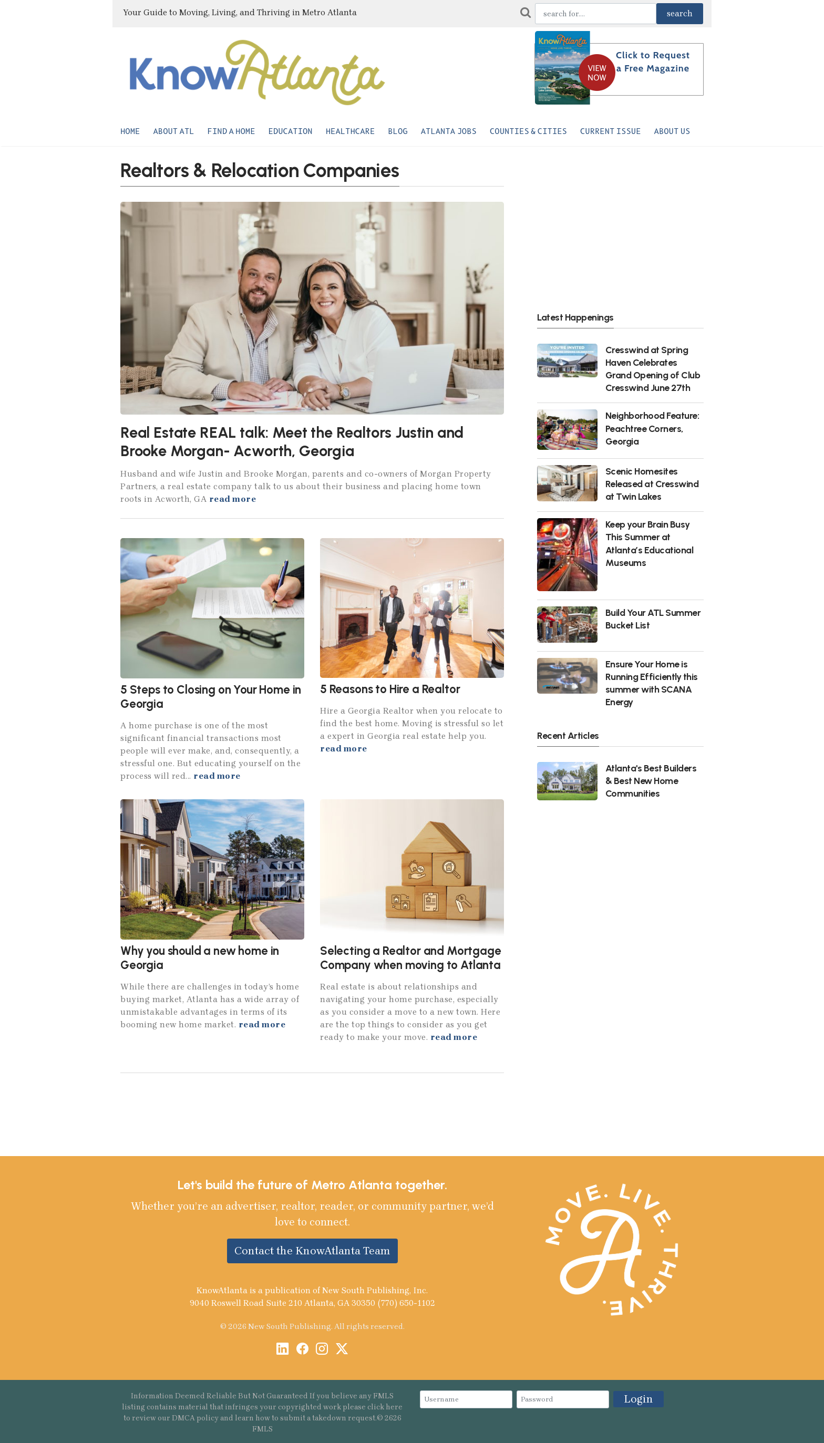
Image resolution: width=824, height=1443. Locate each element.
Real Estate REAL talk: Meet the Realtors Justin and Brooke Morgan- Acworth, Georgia (292, 442)
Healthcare (350, 131)
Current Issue (610, 131)
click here (385, 1407)
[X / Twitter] (342, 1350)
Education (291, 131)
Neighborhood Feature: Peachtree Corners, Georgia (652, 428)
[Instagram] (322, 1350)
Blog (397, 131)
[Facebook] (302, 1350)
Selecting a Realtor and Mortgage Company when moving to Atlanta (410, 958)
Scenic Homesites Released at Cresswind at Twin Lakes (652, 484)
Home (130, 131)
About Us (672, 131)
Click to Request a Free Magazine (653, 61)
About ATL (173, 131)
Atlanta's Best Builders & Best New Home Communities (651, 780)
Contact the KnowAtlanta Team (312, 1250)
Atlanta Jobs (449, 131)
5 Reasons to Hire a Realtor (390, 689)
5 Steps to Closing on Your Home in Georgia (210, 697)
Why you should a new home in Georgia (199, 958)
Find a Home (231, 131)
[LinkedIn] (282, 1350)
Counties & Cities (528, 131)
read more (232, 499)
